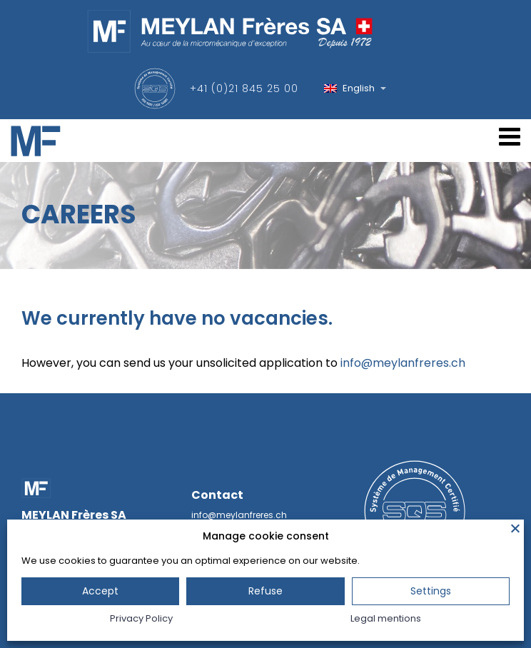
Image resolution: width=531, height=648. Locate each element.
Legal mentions (385, 618)
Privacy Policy (141, 618)
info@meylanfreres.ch (402, 363)
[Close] (515, 528)
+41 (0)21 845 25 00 (244, 88)
